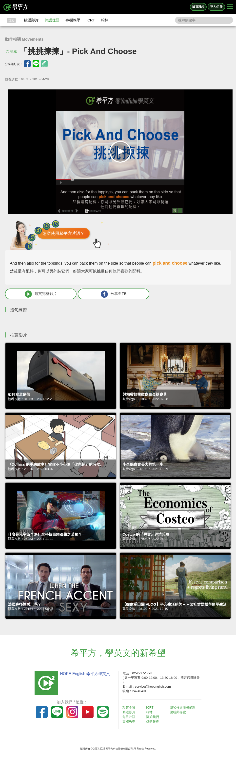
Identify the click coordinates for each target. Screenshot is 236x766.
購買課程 (198, 7)
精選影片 (31, 20)
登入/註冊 (216, 7)
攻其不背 (130, 708)
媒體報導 (154, 721)
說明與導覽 (179, 713)
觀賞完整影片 (32, 294)
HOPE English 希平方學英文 (84, 674)
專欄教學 (72, 20)
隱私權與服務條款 (184, 708)
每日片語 (130, 717)
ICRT (90, 20)
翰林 (104, 20)
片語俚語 (52, 20)
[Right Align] (230, 7)
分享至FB (88, 294)
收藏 (13, 51)
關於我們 (154, 717)
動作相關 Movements (24, 39)
